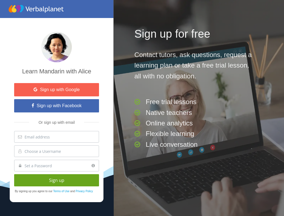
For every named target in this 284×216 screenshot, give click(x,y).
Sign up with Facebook (57, 105)
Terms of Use (61, 191)
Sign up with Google (57, 89)
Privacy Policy (84, 191)
